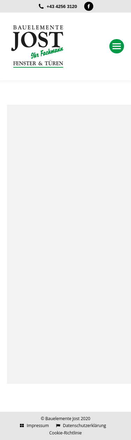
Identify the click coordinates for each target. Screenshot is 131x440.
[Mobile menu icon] (116, 46)
